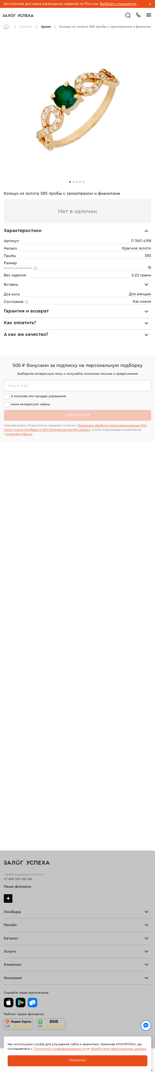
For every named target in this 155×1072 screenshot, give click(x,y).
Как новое (142, 301)
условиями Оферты (19, 434)
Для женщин (140, 294)
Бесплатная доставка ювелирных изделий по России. (51, 4)
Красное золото (136, 248)
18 (149, 267)
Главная (7, 27)
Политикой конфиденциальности (60, 1049)
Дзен (8, 898)
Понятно (77, 1060)
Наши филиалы (17, 886)
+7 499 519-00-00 (18, 879)
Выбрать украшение (118, 4)
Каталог (26, 26)
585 (148, 256)
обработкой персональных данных (118, 1049)
